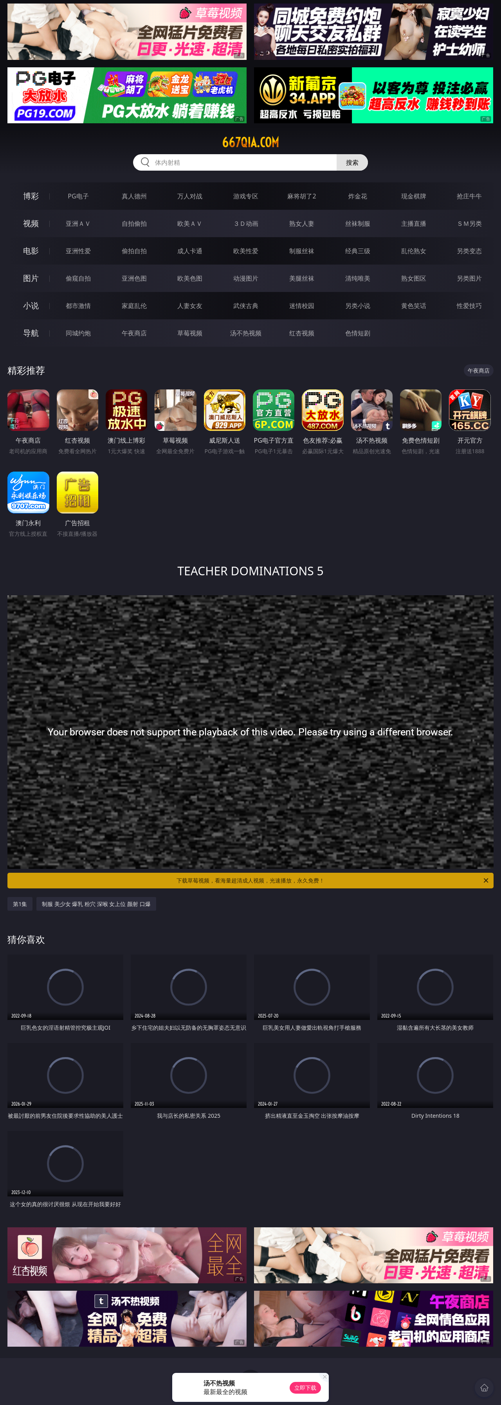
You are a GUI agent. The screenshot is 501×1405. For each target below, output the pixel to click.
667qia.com (250, 142)
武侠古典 (245, 305)
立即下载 (305, 1387)
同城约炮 (78, 333)
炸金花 (357, 196)
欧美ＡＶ (189, 223)
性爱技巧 (469, 305)
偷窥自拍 (78, 278)
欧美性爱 (245, 251)
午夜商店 (134, 333)
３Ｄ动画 (245, 223)
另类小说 (357, 305)
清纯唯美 (357, 278)
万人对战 (189, 196)
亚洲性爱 (78, 251)
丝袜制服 (357, 223)
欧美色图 (189, 278)
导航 (31, 333)
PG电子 (78, 196)
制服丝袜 (301, 251)
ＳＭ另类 (469, 223)
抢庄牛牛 (469, 196)
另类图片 (469, 278)
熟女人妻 (301, 223)
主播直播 (413, 223)
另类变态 (469, 251)
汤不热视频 (245, 333)
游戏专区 (245, 196)
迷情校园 (301, 305)
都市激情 (78, 305)
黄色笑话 (413, 305)
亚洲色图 (134, 278)
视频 (31, 223)
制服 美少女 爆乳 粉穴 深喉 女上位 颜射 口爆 (96, 904)
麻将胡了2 (301, 196)
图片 (31, 278)
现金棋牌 (413, 196)
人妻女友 (189, 305)
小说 (31, 305)
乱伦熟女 (413, 251)
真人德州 (134, 196)
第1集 (20, 904)
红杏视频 (301, 333)
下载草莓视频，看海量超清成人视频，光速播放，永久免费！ (333, 880)
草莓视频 (189, 333)
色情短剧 (357, 333)
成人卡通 (189, 251)
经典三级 (357, 251)
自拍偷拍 (134, 223)
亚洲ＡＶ (78, 223)
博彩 (31, 196)
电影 (31, 250)
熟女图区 (413, 278)
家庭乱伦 (134, 305)
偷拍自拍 (134, 251)
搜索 (352, 162)
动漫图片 (245, 278)
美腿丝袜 (301, 278)
